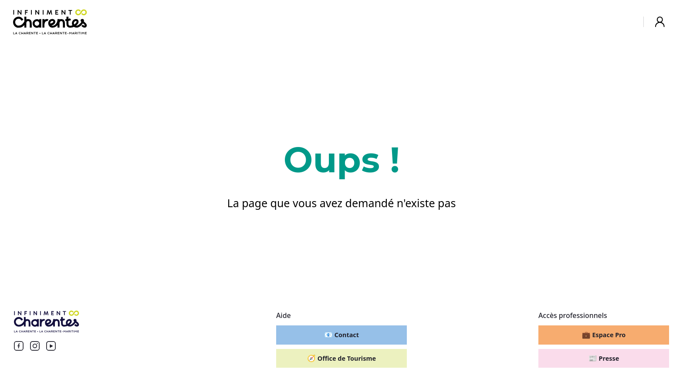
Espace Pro (604, 334)
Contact (341, 334)
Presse (603, 358)
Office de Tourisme (341, 358)
